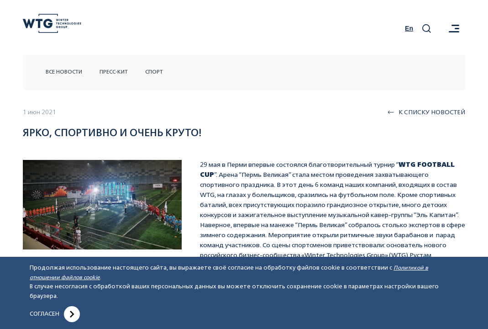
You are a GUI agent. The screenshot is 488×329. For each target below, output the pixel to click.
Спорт (154, 72)
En (409, 28)
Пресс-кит (114, 72)
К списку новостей (426, 112)
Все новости (64, 72)
